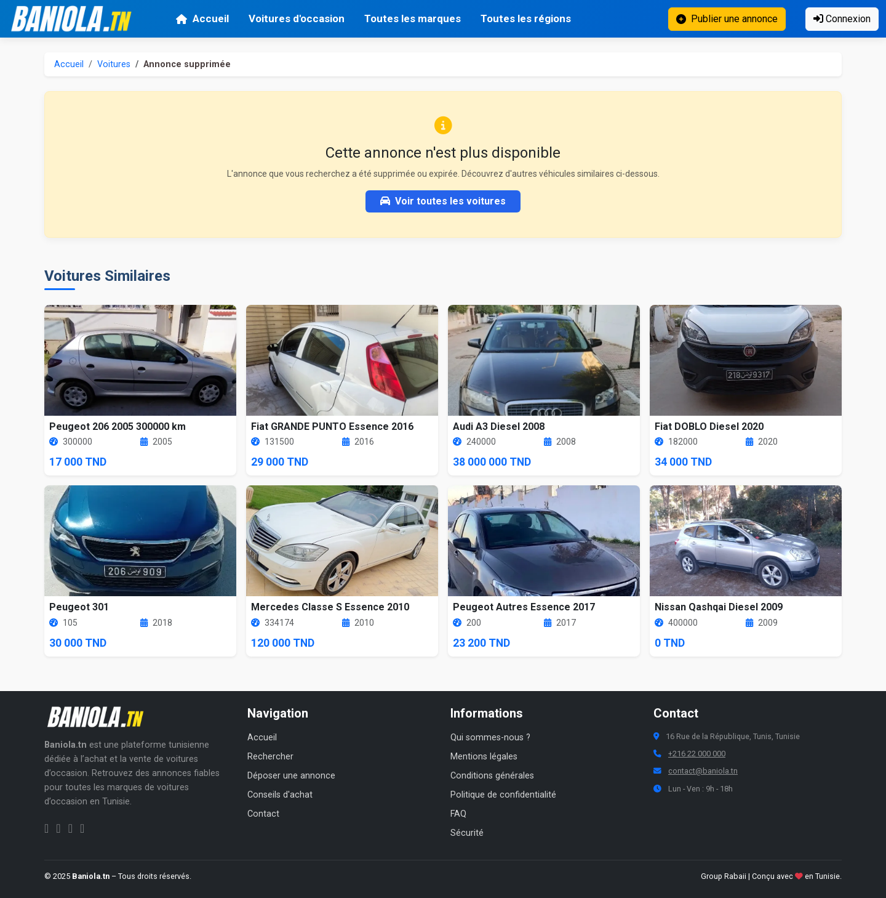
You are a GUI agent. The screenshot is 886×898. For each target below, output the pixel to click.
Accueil (202, 18)
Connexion (842, 19)
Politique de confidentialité (503, 795)
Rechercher (270, 756)
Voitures (113, 64)
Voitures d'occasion (297, 18)
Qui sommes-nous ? (490, 737)
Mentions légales (483, 756)
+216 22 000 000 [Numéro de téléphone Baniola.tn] (696, 753)
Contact (263, 814)
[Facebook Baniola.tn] (46, 828)
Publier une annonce (727, 19)
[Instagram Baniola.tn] (58, 828)
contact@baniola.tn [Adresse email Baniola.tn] (703, 770)
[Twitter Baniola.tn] (70, 828)
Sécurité (467, 833)
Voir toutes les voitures (443, 201)
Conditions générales (492, 776)
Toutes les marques (412, 18)
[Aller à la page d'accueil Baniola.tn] (99, 717)
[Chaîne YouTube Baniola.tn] (82, 828)
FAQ (458, 814)
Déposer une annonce (291, 776)
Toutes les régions (526, 18)
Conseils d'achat (280, 795)
